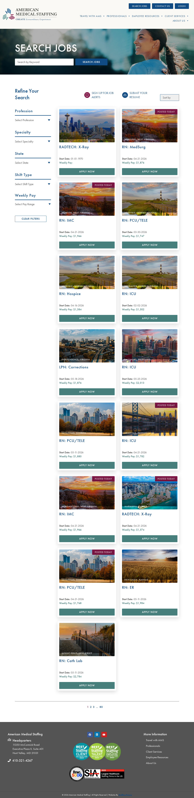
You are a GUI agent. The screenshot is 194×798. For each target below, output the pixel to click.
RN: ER (128, 587)
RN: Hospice (70, 293)
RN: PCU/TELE (135, 220)
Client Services (177, 16)
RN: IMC (66, 220)
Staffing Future (125, 795)
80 (101, 707)
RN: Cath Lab (70, 660)
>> (176, 706)
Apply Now (87, 171)
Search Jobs (91, 62)
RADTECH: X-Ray (74, 146)
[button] (33, 204)
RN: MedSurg (134, 146)
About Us (181, 20)
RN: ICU (129, 293)
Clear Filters (31, 218)
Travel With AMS (92, 16)
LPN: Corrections (73, 367)
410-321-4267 (22, 760)
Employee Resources (147, 16)
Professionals (118, 16)
